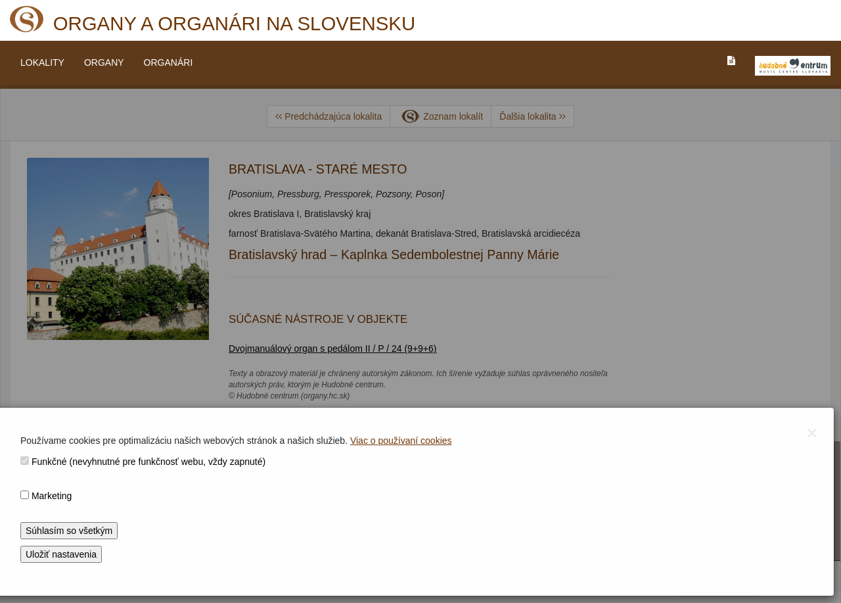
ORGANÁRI (168, 62)
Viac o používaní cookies (401, 440)
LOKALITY (42, 62)
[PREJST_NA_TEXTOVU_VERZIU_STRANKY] (731, 60)
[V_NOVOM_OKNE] (792, 65)
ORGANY (104, 62)
